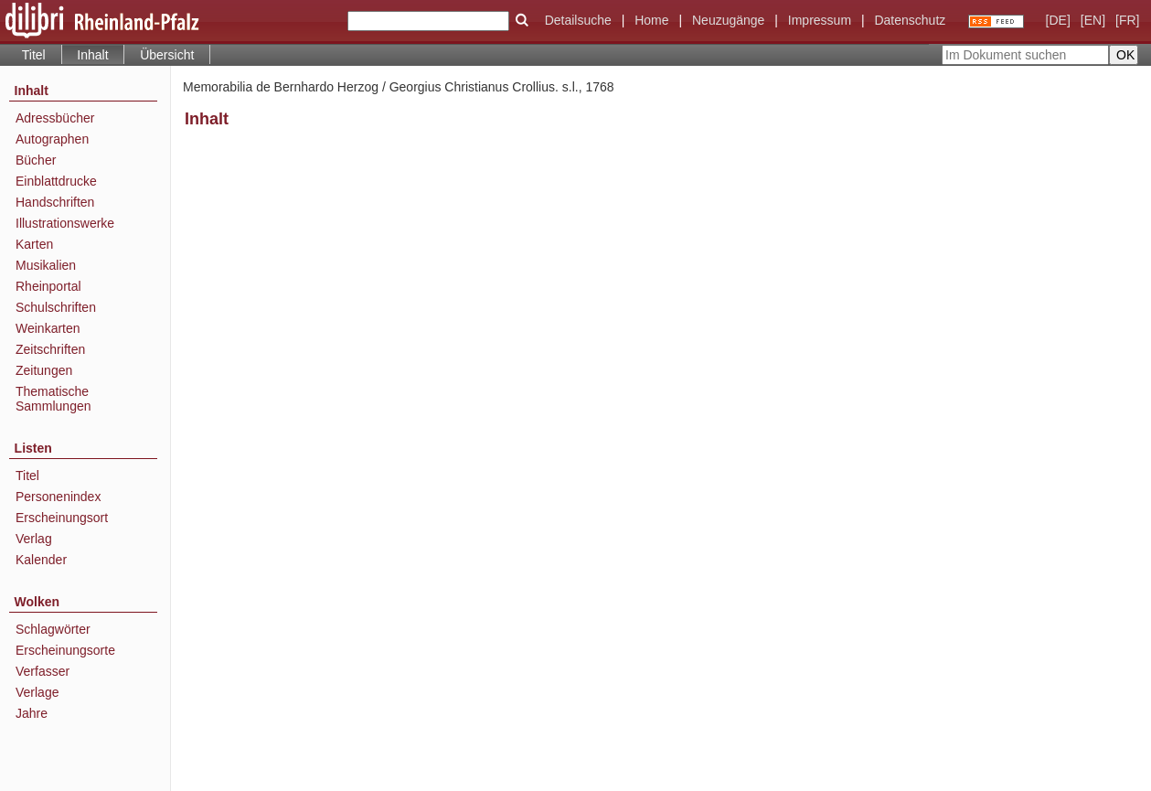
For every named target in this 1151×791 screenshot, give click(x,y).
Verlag (34, 538)
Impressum (819, 20)
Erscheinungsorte (65, 650)
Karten (34, 244)
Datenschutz (909, 20)
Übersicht (167, 55)
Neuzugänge (728, 20)
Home (651, 20)
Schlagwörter (53, 629)
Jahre (32, 713)
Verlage (37, 692)
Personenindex (58, 496)
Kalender (41, 559)
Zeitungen (44, 370)
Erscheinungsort (62, 517)
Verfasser (42, 671)
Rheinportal (48, 286)
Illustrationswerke (65, 223)
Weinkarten (48, 328)
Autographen (52, 139)
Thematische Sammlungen (53, 398)
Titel (34, 55)
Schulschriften (56, 307)
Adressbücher (55, 118)
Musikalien (46, 265)
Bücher (36, 160)
